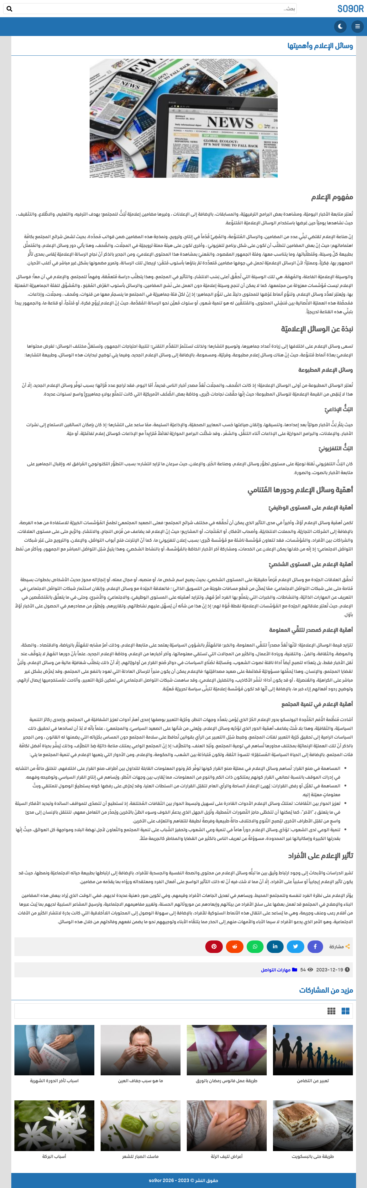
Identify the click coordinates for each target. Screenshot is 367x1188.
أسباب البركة (54, 1156)
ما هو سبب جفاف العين (140, 1081)
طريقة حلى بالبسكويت (313, 1156)
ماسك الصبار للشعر (140, 1156)
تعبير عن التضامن (313, 1081)
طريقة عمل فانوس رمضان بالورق (226, 1081)
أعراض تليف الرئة (227, 1156)
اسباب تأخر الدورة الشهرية (54, 1081)
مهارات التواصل (276, 969)
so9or (350, 8)
